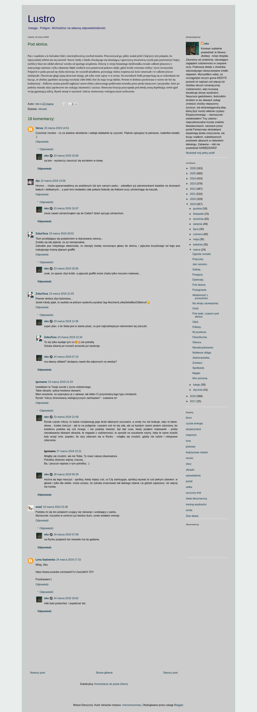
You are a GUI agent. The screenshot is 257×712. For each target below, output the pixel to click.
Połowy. (196, 327)
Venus (39, 128)
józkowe (190, 446)
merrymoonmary (131, 705)
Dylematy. (198, 279)
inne (188, 440)
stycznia (198, 389)
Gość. (195, 308)
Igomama (41, 381)
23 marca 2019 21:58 (66, 416)
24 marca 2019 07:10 (66, 356)
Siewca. (197, 342)
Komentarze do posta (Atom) (111, 684)
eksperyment (193, 429)
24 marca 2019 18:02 (66, 598)
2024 (193, 178)
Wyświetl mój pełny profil (200, 152)
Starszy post (170, 672)
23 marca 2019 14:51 (56, 128)
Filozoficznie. (200, 337)
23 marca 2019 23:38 (55, 506)
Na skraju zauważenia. (205, 303)
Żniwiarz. (197, 362)
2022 (193, 188)
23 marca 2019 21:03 (61, 293)
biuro (189, 417)
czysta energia (194, 423)
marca (197, 249)
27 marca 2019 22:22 (69, 451)
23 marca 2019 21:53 (60, 381)
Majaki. (196, 373)
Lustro (41, 18)
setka (189, 487)
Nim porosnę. (200, 378)
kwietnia (198, 244)
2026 (193, 168)
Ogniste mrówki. (201, 254)
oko (46, 155)
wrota (189, 510)
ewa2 (39, 506)
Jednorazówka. (201, 357)
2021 (193, 194)
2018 (193, 396)
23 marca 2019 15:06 (66, 155)
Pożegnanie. (199, 289)
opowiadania (193, 475)
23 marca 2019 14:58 (53, 180)
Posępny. (197, 274)
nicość (189, 458)
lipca (196, 229)
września (198, 219)
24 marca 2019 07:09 (66, 534)
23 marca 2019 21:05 (66, 321)
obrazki (42, 109)
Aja (38, 180)
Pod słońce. (199, 284)
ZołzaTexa (42, 233)
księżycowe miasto (197, 452)
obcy (188, 463)
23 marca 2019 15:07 (66, 208)
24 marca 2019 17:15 (68, 559)
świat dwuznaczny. (197, 498)
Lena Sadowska (45, 559)
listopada (198, 213)
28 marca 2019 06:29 (66, 474)
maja (196, 239)
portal (189, 481)
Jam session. (200, 264)
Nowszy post (37, 672)
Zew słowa (192, 516)
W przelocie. (199, 332)
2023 (193, 183)
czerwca (198, 234)
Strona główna (104, 672)
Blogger (178, 705)
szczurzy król (193, 492)
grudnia (198, 208)
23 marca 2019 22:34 (70, 337)
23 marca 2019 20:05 (66, 268)
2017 (193, 401)
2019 (193, 204)
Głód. (195, 322)
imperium (191, 435)
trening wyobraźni (196, 504)
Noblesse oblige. (202, 352)
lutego (197, 384)
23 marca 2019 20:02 (61, 233)
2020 (193, 199)
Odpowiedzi (46, 149)
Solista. (196, 269)
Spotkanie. (198, 368)
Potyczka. (198, 259)
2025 (193, 173)
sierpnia (198, 224)
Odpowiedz (42, 141)
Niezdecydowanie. (203, 347)
